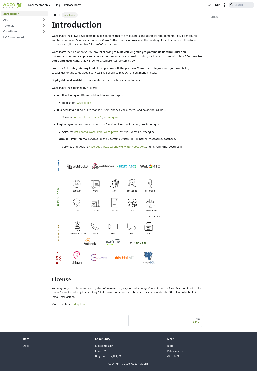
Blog (57, 5)
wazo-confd (95, 117)
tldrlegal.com (79, 304)
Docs (26, 346)
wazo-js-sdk (84, 103)
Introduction (11, 14)
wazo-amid (96, 132)
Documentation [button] (38, 5)
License (214, 16)
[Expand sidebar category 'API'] (44, 19)
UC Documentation (15, 37)
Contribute (10, 31)
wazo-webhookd (113, 146)
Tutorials (8, 25)
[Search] (241, 5)
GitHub (214, 5)
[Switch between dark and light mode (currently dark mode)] (224, 5)
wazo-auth (95, 146)
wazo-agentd (111, 117)
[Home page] (55, 15)
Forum (100, 351)
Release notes (72, 5)
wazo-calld (80, 117)
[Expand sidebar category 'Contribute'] (44, 31)
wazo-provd (111, 132)
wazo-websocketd (135, 146)
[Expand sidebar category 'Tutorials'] (44, 25)
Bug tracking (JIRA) (108, 356)
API (5, 19)
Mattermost (104, 346)
